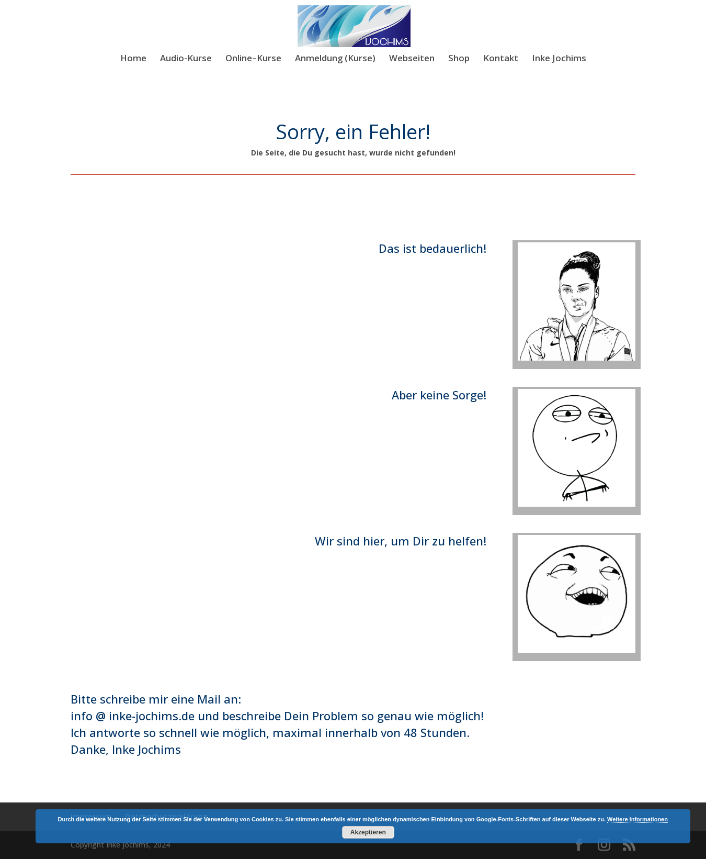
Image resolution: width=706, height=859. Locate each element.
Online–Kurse (253, 59)
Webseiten (412, 59)
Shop (459, 59)
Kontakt (500, 59)
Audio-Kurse (186, 59)
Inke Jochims (559, 59)
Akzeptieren (368, 832)
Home (133, 59)
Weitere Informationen (637, 819)
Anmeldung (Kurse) (335, 59)
